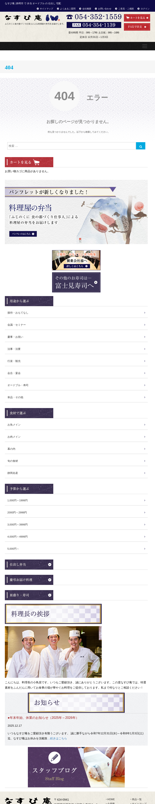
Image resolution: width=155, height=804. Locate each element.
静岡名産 (12, 473)
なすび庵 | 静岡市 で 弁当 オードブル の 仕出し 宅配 (33, 3)
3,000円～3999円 (17, 524)
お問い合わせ (104, 8)
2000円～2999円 (17, 512)
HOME (111, 799)
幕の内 (11, 448)
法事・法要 (14, 348)
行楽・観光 (14, 361)
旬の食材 (12, 460)
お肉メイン (14, 436)
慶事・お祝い (15, 336)
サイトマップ (46, 8)
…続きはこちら (57, 738)
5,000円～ (13, 548)
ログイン (145, 8)
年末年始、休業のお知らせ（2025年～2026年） (44, 717)
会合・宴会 (14, 373)
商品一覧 (137, 799)
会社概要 (86, 8)
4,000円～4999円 (17, 536)
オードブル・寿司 (17, 385)
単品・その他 (15, 397)
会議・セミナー (16, 324)
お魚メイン (14, 424)
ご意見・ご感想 (126, 8)
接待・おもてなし (17, 312)
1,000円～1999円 (17, 500)
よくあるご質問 (67, 8)
